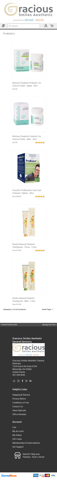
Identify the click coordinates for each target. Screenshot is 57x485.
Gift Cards (17, 439)
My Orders (17, 435)
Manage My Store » (49, 324)
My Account (18, 431)
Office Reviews (19, 414)
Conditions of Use (20, 402)
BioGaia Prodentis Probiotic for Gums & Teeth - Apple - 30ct (26, 84)
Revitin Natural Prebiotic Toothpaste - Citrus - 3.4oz (24, 245)
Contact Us (17, 406)
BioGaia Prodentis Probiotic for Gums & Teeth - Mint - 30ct (26, 138)
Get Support (18, 446)
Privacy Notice (19, 398)
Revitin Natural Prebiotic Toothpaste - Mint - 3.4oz (23, 299)
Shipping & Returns (21, 394)
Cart (14, 427)
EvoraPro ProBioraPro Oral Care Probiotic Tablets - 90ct (26, 192)
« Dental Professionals (9, 324)
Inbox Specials (19, 410)
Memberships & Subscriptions (26, 442)
